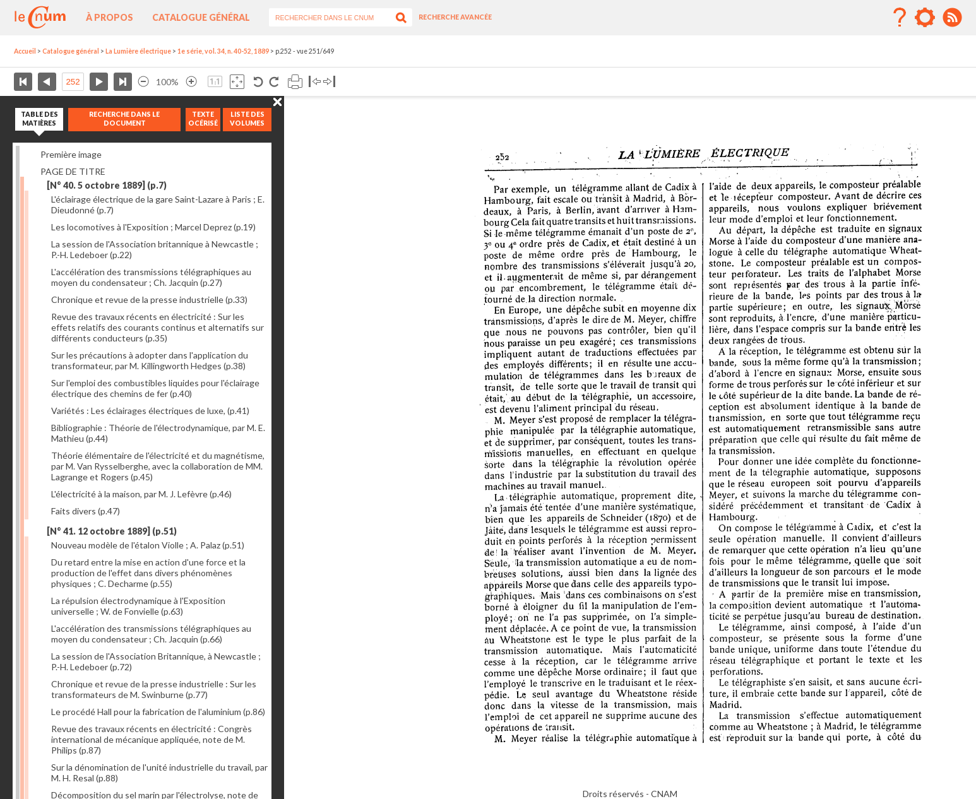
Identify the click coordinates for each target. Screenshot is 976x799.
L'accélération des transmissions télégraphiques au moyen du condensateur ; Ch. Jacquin (151, 277)
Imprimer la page (295, 82)
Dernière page (123, 82)
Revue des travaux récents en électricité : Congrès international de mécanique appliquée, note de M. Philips (151, 739)
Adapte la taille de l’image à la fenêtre (237, 82)
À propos (109, 17)
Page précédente (47, 82)
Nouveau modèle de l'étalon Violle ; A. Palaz (147, 545)
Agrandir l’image (191, 82)
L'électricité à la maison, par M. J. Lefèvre (141, 493)
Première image (71, 154)
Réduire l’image (143, 82)
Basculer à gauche (315, 82)
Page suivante (99, 82)
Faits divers (85, 511)
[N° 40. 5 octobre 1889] (107, 185)
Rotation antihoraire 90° (258, 82)
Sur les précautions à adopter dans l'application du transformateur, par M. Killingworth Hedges (149, 360)
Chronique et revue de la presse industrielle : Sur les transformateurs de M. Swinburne (153, 689)
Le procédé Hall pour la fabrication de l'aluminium (158, 711)
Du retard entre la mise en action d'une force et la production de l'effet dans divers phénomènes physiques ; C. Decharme (148, 573)
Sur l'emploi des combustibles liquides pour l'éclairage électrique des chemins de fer (155, 388)
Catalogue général (201, 17)
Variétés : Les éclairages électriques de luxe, (150, 410)
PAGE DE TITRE (72, 171)
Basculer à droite (329, 82)
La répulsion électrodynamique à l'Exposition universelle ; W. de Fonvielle (138, 606)
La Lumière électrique (138, 51)
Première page (23, 82)
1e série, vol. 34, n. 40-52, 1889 (223, 51)
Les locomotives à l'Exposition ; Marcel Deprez (153, 227)
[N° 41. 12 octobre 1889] (112, 531)
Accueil (25, 51)
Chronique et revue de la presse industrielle (149, 299)
